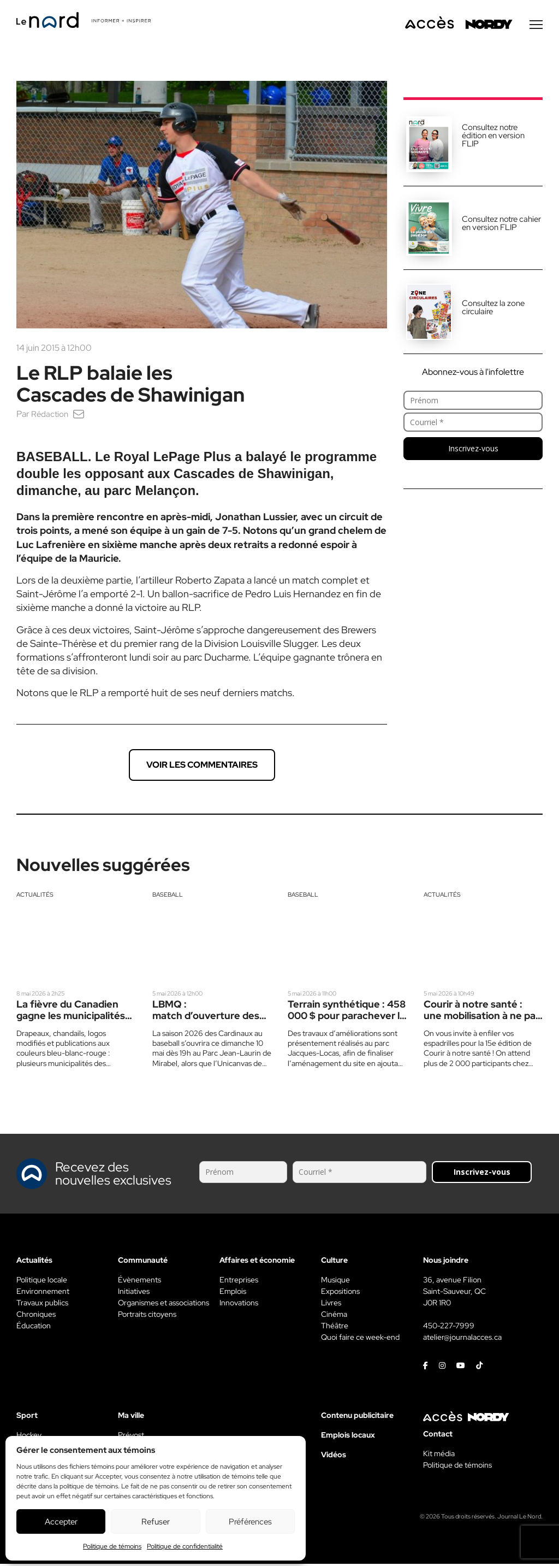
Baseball (167, 896)
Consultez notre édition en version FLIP (493, 137)
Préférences (250, 1521)
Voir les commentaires (202, 767)
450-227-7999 (448, 1328)
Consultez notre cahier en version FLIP (501, 225)
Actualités (34, 896)
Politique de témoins (112, 1546)
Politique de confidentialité (185, 1546)
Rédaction (50, 416)
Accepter (61, 1521)
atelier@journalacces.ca (462, 1339)
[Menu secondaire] (536, 26)
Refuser (155, 1521)
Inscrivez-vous (473, 450)
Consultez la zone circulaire (493, 309)
